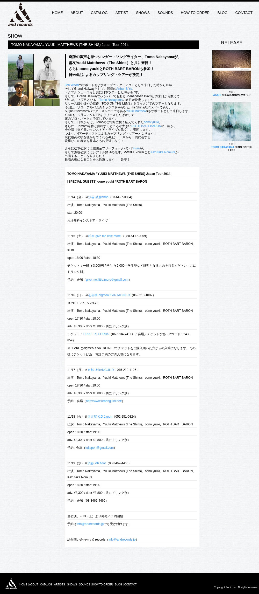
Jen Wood (72, 85)
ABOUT (77, 13)
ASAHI (217, 95)
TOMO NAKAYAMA (222, 147)
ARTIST (122, 13)
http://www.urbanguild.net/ (104, 401)
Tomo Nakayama (111, 100)
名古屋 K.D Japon (100, 416)
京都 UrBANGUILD (101, 370)
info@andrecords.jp (90, 524)
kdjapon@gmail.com (99, 448)
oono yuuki (151, 122)
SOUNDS (165, 13)
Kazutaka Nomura (162, 152)
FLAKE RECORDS (96, 334)
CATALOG (99, 13)
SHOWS (143, 13)
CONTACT (244, 13)
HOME (57, 13)
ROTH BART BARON (146, 126)
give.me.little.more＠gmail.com (107, 279)
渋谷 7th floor (97, 463)
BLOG (222, 13)
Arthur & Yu (124, 89)
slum (136, 148)
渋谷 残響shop (98, 197)
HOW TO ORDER (195, 13)
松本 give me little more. (104, 236)
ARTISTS (59, 584)
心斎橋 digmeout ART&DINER (109, 295)
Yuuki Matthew (136, 111)
